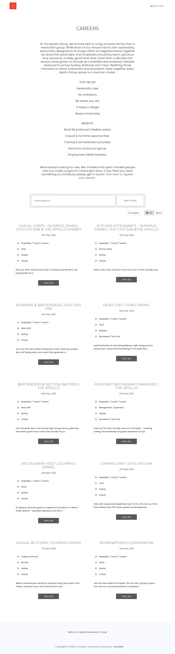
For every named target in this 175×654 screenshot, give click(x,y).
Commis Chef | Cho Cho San (126, 464)
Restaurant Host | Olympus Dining (48, 465)
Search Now (130, 200)
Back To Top (156, 6)
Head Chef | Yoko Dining (126, 305)
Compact (133, 213)
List (159, 213)
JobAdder (118, 646)
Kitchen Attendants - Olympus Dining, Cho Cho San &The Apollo (126, 227)
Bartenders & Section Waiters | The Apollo (48, 386)
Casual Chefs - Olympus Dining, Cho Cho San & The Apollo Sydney (48, 227)
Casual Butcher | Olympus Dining (48, 543)
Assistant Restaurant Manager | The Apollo (126, 386)
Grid (149, 213)
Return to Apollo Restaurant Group (87, 632)
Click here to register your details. (106, 176)
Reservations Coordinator (126, 543)
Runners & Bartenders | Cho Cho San (48, 307)
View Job (48, 283)
